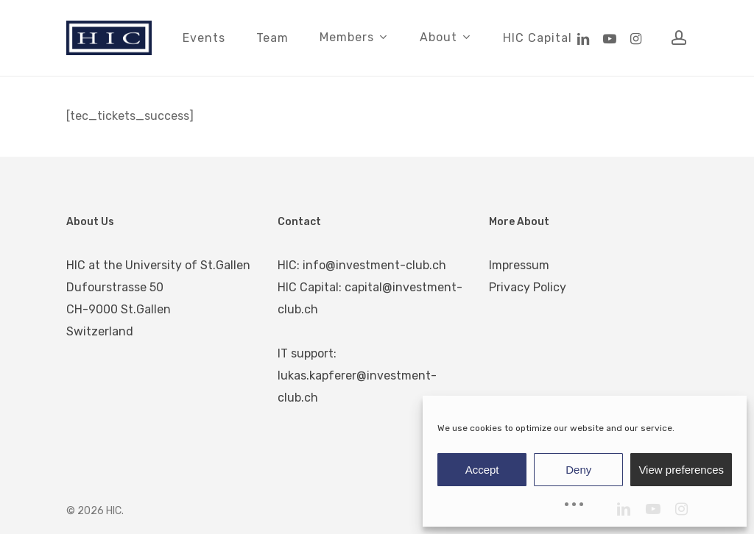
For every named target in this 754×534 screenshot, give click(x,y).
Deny (578, 469)
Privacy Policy (527, 287)
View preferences (681, 469)
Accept (482, 469)
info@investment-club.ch (374, 265)
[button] (726, 7)
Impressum (519, 265)
